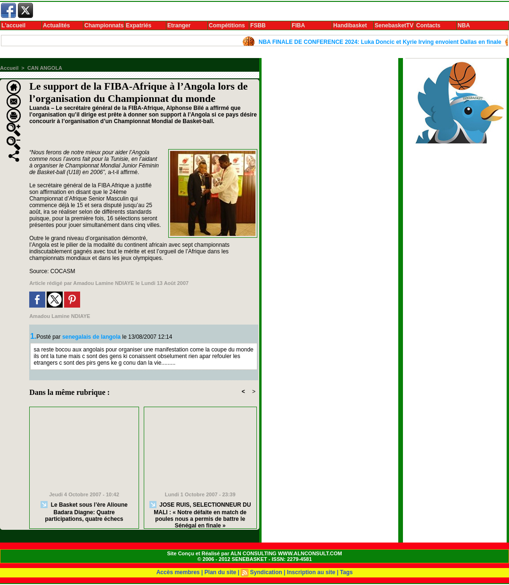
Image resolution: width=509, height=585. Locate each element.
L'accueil (13, 25)
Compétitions (227, 25)
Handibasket (350, 25)
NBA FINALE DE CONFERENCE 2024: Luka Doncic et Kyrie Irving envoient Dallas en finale (382, 42)
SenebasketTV (394, 25)
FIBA (298, 25)
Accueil (9, 68)
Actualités (56, 25)
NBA (464, 25)
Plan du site (220, 572)
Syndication (266, 572)
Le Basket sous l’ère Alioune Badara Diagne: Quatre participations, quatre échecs (84, 511)
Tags (346, 572)
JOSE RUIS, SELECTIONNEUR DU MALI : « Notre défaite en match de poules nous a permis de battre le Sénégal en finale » (200, 513)
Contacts (428, 25)
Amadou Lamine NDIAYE (103, 283)
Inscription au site (311, 572)
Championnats (103, 25)
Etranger (178, 25)
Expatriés (138, 25)
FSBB (258, 25)
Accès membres (178, 572)
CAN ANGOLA (44, 68)
